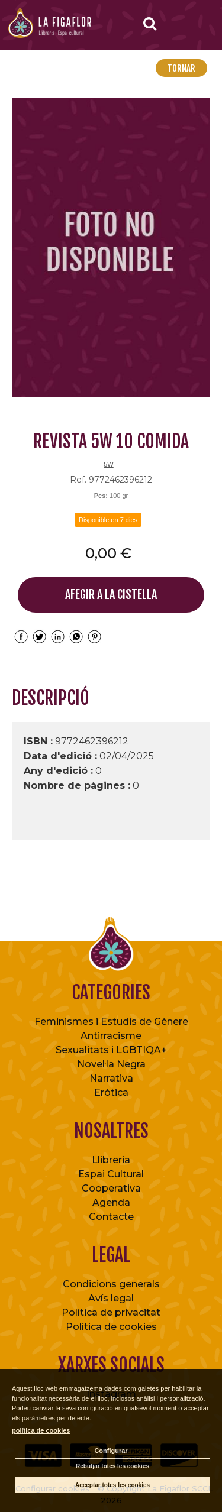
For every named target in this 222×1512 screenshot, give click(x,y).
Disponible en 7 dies (108, 519)
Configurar (110, 1450)
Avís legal (111, 1298)
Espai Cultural (111, 1174)
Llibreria (111, 1159)
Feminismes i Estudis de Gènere (111, 1021)
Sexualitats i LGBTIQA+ (111, 1050)
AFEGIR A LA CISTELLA (111, 594)
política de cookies (41, 1430)
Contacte (111, 1216)
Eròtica (111, 1092)
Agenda (111, 1202)
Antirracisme (111, 1035)
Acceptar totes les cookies (112, 1485)
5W (109, 464)
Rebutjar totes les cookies (112, 1466)
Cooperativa (111, 1188)
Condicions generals (111, 1284)
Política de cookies (111, 1326)
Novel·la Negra (111, 1064)
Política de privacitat (111, 1312)
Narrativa (111, 1078)
